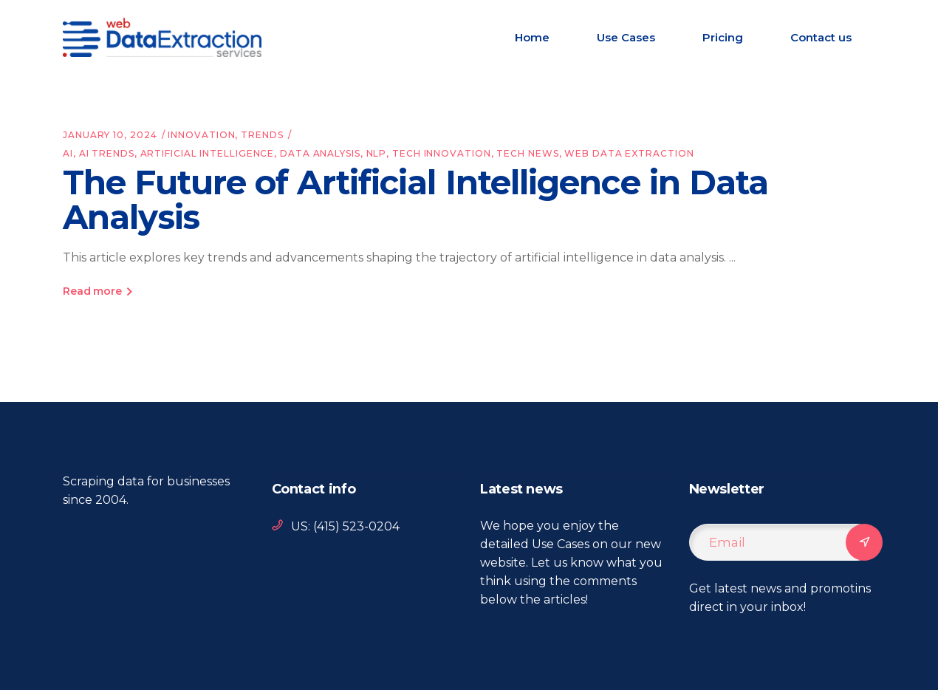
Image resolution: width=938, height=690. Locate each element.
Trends (262, 134)
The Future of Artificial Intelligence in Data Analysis (416, 199)
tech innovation (441, 153)
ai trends (106, 153)
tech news (527, 153)
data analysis (320, 153)
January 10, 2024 (110, 134)
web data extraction (629, 153)
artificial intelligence (207, 153)
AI (68, 153)
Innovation (201, 134)
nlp (376, 153)
